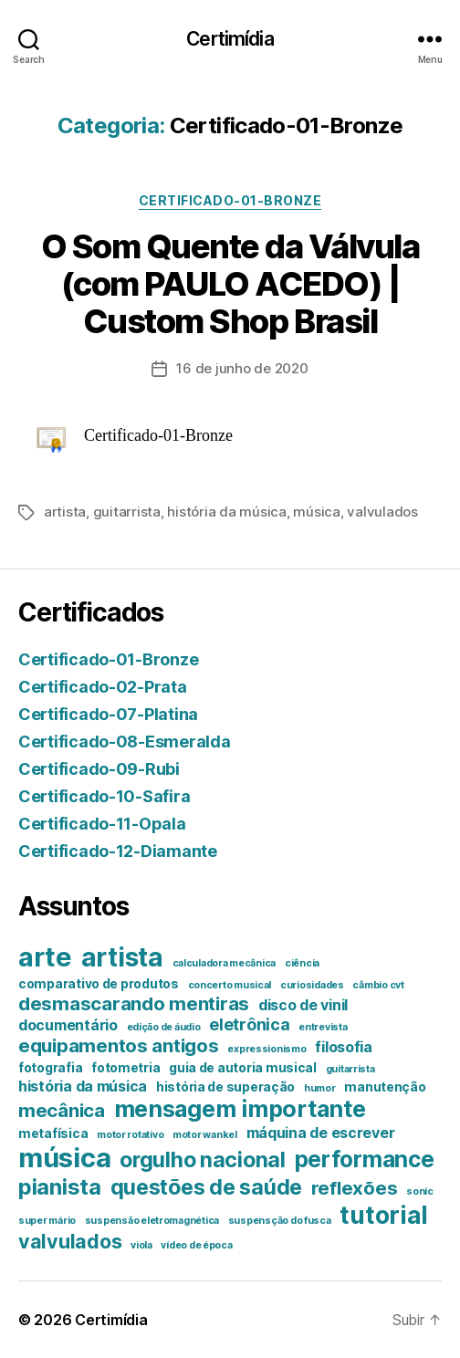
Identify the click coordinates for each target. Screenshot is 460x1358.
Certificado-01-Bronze (230, 200)
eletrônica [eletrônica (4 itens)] (249, 1024)
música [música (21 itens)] (64, 1158)
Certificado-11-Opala (102, 823)
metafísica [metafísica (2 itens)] (53, 1133)
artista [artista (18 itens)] (122, 957)
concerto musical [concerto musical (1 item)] (230, 985)
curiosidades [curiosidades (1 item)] (312, 985)
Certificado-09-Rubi (99, 768)
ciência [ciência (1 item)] (302, 963)
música (316, 511)
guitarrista (127, 511)
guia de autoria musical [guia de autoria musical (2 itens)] (243, 1067)
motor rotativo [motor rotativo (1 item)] (130, 1135)
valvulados (382, 511)
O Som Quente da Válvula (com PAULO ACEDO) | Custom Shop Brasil (230, 283)
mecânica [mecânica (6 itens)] (61, 1110)
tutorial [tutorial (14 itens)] (384, 1214)
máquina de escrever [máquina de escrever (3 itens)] (320, 1132)
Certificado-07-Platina (108, 714)
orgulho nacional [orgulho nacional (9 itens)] (203, 1159)
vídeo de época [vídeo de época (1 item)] (196, 1245)
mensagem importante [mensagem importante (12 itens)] (240, 1109)
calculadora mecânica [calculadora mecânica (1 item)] (224, 963)
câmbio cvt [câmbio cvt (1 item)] (377, 985)
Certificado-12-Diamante (117, 851)
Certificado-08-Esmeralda (124, 741)
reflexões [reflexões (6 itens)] (354, 1187)
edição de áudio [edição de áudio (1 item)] (164, 1027)
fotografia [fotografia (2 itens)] (50, 1067)
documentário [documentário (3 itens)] (68, 1025)
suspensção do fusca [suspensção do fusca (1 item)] (279, 1221)
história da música (226, 511)
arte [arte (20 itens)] (45, 957)
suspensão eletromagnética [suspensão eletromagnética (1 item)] (152, 1221)
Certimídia (229, 38)
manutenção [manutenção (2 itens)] (384, 1087)
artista (65, 511)
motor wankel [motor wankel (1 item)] (204, 1135)
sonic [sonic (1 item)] (420, 1191)
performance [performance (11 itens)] (364, 1159)
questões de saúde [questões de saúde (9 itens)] (206, 1187)
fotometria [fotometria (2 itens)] (125, 1067)
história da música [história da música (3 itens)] (82, 1086)
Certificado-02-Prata (102, 686)
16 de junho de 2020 (242, 368)
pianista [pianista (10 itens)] (59, 1187)
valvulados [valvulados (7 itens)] (69, 1241)
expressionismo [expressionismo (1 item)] (266, 1049)
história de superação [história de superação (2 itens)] (225, 1087)
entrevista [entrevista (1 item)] (322, 1027)
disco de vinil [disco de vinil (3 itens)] (303, 1005)
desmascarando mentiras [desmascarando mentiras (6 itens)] (133, 1003)
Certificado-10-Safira (104, 796)
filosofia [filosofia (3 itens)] (343, 1047)
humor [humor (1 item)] (320, 1088)
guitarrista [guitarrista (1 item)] (350, 1069)
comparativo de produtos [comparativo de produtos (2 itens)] (98, 984)
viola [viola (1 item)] (141, 1245)
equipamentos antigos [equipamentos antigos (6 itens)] (118, 1045)
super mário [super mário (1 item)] (47, 1221)
